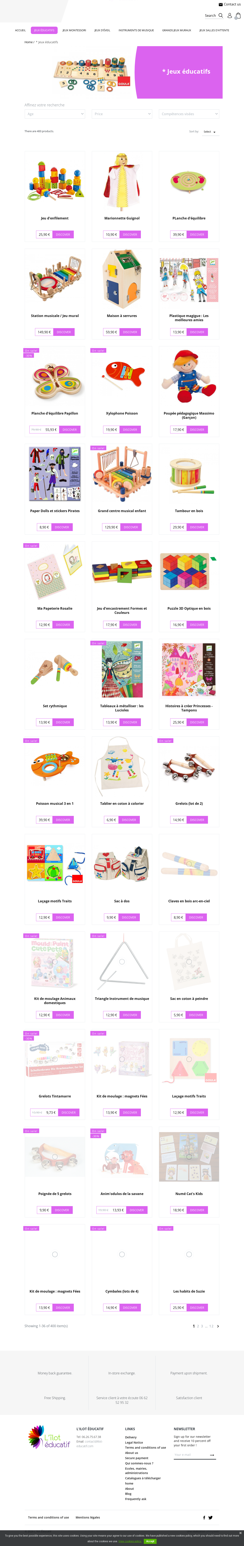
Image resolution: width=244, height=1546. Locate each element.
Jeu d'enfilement (55, 218)
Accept (150, 1541)
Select (211, 132)
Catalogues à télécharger (143, 1484)
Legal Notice (134, 1448)
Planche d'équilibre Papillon (54, 413)
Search (210, 15)
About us (131, 1458)
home (129, 1489)
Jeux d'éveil (102, 30)
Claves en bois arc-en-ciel (189, 901)
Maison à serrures (122, 315)
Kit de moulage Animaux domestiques (54, 1000)
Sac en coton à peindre (189, 998)
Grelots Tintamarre (55, 1096)
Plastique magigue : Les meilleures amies (189, 317)
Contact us (229, 4)
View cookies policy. (130, 1541)
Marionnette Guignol (122, 218)
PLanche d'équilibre (189, 218)
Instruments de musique (136, 30)
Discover (63, 234)
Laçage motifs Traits (55, 901)
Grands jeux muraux (176, 30)
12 (211, 1326)
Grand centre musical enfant (122, 511)
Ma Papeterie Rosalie (54, 608)
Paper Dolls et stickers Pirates (55, 511)
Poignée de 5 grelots (54, 1193)
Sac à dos (122, 901)
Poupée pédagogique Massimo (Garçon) (189, 415)
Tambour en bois (189, 511)
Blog (128, 1499)
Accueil (20, 30)
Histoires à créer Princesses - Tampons (189, 708)
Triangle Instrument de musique (122, 998)
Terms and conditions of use (145, 1453)
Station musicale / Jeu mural (55, 315)
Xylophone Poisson (122, 413)
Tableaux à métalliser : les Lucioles (122, 708)
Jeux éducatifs (44, 30)
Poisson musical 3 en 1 (55, 803)
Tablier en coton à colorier (122, 803)
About (129, 1494)
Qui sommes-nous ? (139, 1469)
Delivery (131, 1443)
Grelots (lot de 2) (189, 803)
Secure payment (136, 1463)
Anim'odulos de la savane (122, 1193)
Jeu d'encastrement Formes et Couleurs (122, 610)
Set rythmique (55, 706)
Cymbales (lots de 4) (121, 1291)
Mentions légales (88, 1523)
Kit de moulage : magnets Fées (122, 1096)
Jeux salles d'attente (214, 30)
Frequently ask (135, 1504)
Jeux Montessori (74, 30)
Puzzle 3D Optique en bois (189, 608)
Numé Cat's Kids (189, 1193)
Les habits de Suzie (189, 1291)
